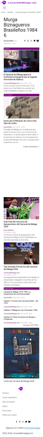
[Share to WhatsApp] (31, 41)
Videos (5, 406)
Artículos (10, 12)
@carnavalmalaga (32, 427)
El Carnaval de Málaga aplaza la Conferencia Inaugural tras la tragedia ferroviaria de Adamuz (20, 77)
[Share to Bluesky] (38, 41)
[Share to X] (28, 41)
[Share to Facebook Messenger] (34, 41)
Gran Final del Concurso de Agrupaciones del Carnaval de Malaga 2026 (20, 224)
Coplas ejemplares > (31, 146)
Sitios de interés (8, 402)
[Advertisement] (21, 171)
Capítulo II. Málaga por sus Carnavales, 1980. (21, 310)
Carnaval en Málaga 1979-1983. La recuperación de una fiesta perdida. (17, 293)
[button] (21, 353)
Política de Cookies (9, 415)
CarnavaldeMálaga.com (22, 2)
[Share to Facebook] (25, 41)
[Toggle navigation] (4, 7)
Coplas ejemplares (9, 397)
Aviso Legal (6, 410)
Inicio (3, 12)
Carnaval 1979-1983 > (31, 325)
